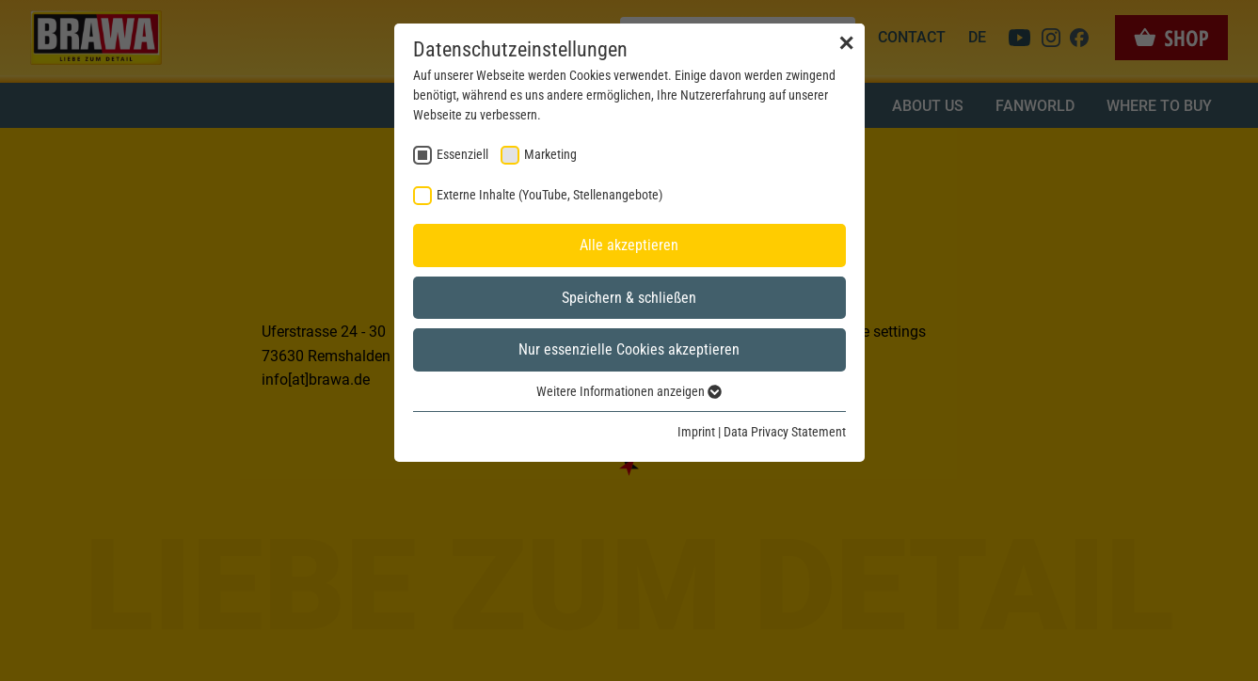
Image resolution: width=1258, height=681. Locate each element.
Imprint (696, 431)
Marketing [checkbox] (550, 154)
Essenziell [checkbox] (462, 154)
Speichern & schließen (629, 298)
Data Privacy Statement (785, 431)
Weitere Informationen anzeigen (629, 391)
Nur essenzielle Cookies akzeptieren (629, 349)
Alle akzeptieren (629, 245)
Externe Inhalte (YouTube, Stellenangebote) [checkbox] (549, 194)
